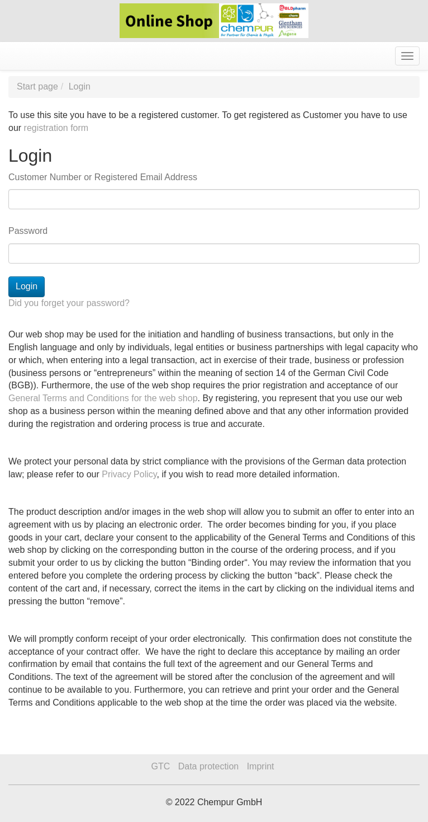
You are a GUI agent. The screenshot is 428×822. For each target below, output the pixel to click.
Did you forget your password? (69, 303)
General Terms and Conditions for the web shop (103, 398)
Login (80, 86)
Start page (37, 86)
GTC (160, 766)
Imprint (260, 766)
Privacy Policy (129, 474)
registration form (56, 128)
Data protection (208, 766)
